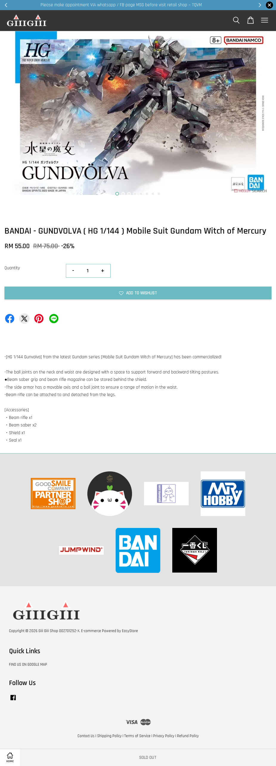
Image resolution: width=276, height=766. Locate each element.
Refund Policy (188, 736)
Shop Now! (211, 5)
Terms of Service (137, 736)
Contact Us (85, 736)
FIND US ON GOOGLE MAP (28, 664)
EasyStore (130, 631)
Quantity (12, 268)
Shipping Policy (109, 736)
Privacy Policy (163, 736)
